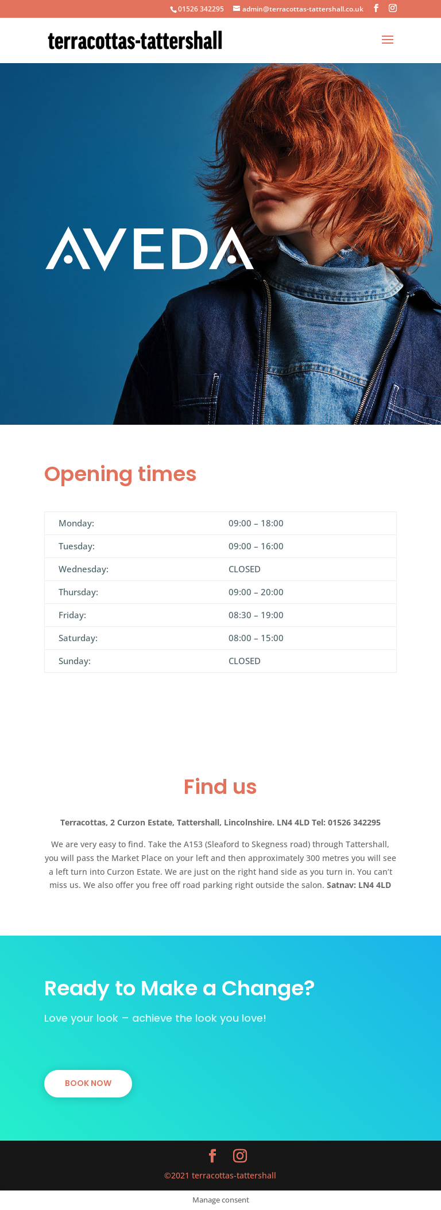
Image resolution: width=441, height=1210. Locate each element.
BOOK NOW (88, 1083)
